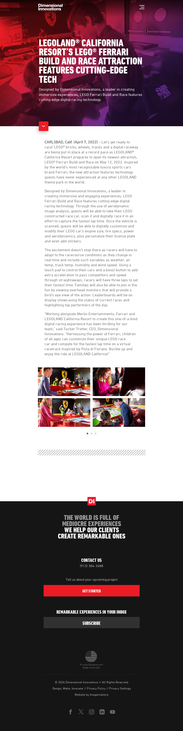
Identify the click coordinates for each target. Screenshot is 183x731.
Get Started (91, 591)
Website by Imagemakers (91, 694)
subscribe (91, 623)
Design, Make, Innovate (67, 688)
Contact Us (91, 560)
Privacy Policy (96, 688)
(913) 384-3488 (91, 566)
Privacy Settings (120, 688)
